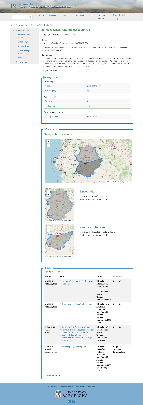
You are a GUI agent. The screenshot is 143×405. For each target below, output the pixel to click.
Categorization (53, 77)
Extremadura (88, 191)
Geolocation (51, 129)
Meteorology (23, 46)
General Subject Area (25, 52)
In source (117, 276)
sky (88, 106)
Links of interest (101, 17)
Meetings (65, 16)
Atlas (91, 16)
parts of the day (93, 86)
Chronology (23, 42)
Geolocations (21, 62)
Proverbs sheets (23, 30)
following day (50, 91)
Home (12, 25)
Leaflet (109, 182)
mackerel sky (50, 106)
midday (48, 86)
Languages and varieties (22, 36)
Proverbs (79, 16)
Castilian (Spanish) (68, 34)
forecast (48, 101)
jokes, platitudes (52, 116)
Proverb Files (22, 25)
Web (41, 16)
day (88, 91)
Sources (49, 267)
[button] (48, 142)
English (115, 19)
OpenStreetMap (119, 182)
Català (115, 15)
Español (122, 15)
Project (52, 16)
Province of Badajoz (92, 227)
